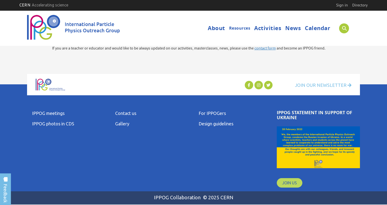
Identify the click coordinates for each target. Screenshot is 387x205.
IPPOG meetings (48, 113)
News (293, 28)
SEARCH (342, 28)
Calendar (317, 28)
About (216, 28)
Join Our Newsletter (323, 85)
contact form (265, 49)
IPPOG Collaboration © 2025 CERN (193, 197)
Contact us (125, 113)
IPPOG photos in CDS (53, 123)
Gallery (122, 123)
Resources (239, 28)
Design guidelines (216, 123)
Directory (360, 4)
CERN (43, 5)
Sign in (342, 4)
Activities (267, 28)
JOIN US (289, 183)
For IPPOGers (212, 113)
